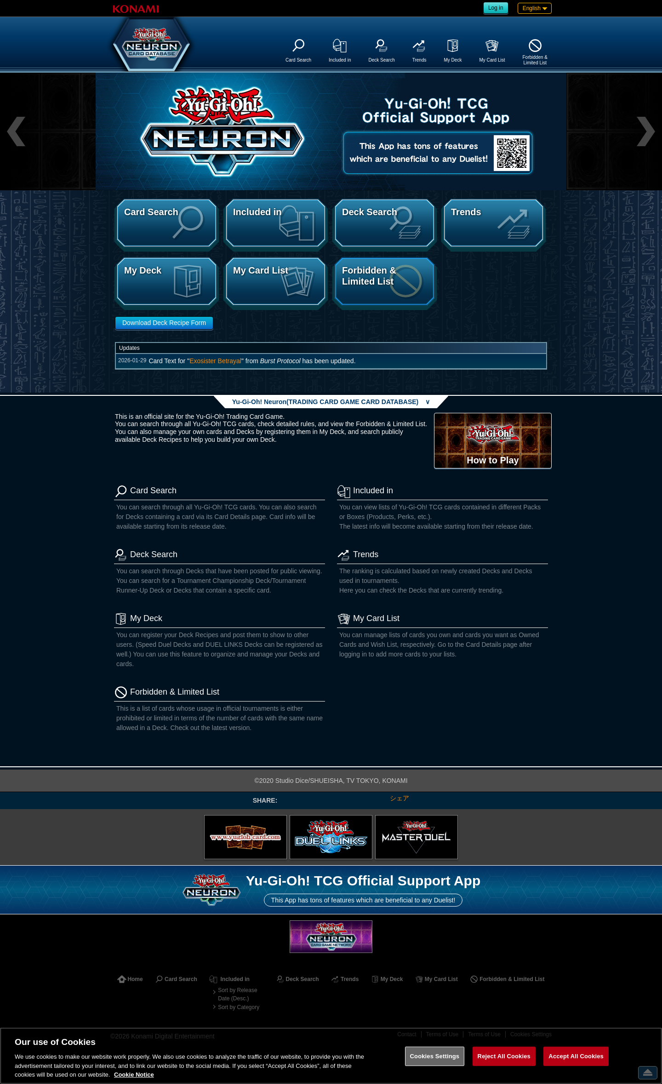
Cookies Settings (435, 1056)
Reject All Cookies (504, 1056)
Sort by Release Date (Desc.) (237, 994)
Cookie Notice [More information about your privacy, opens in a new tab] (134, 1074)
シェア (399, 798)
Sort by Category (238, 1007)
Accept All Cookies (576, 1056)
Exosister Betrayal (215, 361)
